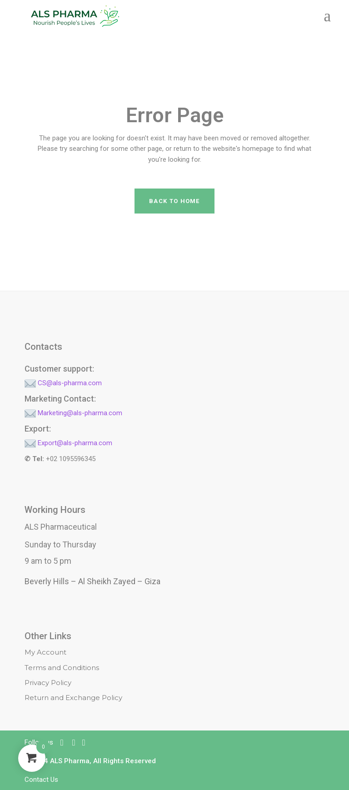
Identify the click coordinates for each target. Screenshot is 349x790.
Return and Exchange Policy (73, 697)
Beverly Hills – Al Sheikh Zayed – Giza (92, 581)
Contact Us (41, 779)
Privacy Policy (48, 682)
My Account (45, 652)
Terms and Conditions (62, 667)
